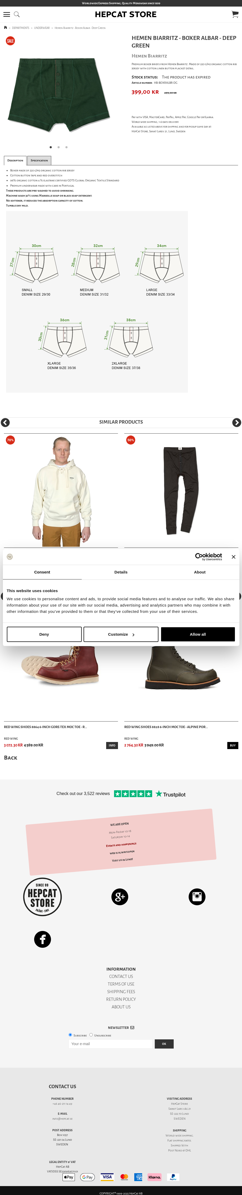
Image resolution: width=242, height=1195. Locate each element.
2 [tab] (60, 148)
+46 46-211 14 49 (62, 1104)
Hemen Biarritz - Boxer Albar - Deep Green (80, 28)
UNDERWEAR (42, 28)
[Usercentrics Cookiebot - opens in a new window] (199, 557)
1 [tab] (52, 148)
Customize (121, 634)
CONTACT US (121, 976)
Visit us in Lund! (122, 860)
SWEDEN (180, 1119)
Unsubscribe (102, 1036)
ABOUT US (121, 1007)
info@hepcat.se (62, 1119)
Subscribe (80, 1036)
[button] (6, 14)
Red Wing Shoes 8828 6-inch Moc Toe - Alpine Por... (166, 727)
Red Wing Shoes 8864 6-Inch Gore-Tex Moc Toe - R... (45, 727)
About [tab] (200, 572)
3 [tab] (68, 148)
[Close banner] (233, 557)
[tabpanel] (60, 93)
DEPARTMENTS (20, 28)
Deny (44, 634)
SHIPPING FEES (121, 991)
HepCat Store (179, 1104)
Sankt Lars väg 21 (179, 1109)
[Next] (236, 422)
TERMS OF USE (121, 984)
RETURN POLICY (121, 999)
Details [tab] (121, 572)
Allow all (198, 634)
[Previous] (5, 422)
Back (10, 757)
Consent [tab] (42, 572)
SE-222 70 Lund (179, 1114)
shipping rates (182, 1141)
